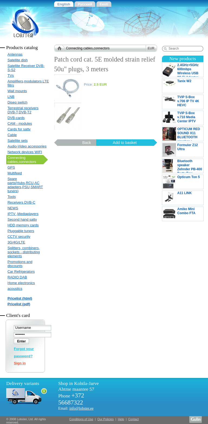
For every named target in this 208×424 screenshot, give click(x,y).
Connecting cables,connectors (22, 160)
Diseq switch (18, 102)
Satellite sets (18, 141)
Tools (12, 197)
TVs (11, 75)
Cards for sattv (19, 129)
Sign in (20, 363)
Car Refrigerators (21, 271)
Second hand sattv (22, 219)
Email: (75, 408)
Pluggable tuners (21, 231)
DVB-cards (16, 118)
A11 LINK (182, 198)
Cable (12, 135)
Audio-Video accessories (27, 146)
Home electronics (21, 283)
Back (86, 142)
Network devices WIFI (25, 152)
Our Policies (106, 419)
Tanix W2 (182, 86)
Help (121, 419)
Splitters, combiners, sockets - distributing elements (24, 252)
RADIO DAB (17, 277)
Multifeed (15, 173)
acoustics (15, 289)
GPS (11, 167)
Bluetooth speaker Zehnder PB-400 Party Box (182, 166)
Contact (133, 419)
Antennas (15, 54)
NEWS (13, 208)
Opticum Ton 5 (182, 182)
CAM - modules (20, 123)
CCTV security (19, 237)
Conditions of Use (81, 419)
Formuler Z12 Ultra (182, 150)
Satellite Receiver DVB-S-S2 (26, 68)
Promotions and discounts (20, 264)
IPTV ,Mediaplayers (23, 214)
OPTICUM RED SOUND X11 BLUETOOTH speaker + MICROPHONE (181, 134)
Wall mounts (17, 91)
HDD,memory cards (23, 225)
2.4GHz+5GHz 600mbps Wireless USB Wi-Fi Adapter (180, 70)
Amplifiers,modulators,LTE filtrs (28, 83)
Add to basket (124, 142)
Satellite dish (18, 60)
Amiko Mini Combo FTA (182, 214)
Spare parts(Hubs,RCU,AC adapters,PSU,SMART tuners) (25, 185)
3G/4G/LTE (16, 242)
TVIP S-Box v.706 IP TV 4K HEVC (182, 102)
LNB (11, 97)
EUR (151, 48)
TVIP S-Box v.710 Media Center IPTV (179, 118)
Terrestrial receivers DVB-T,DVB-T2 (23, 110)
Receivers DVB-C (21, 202)
